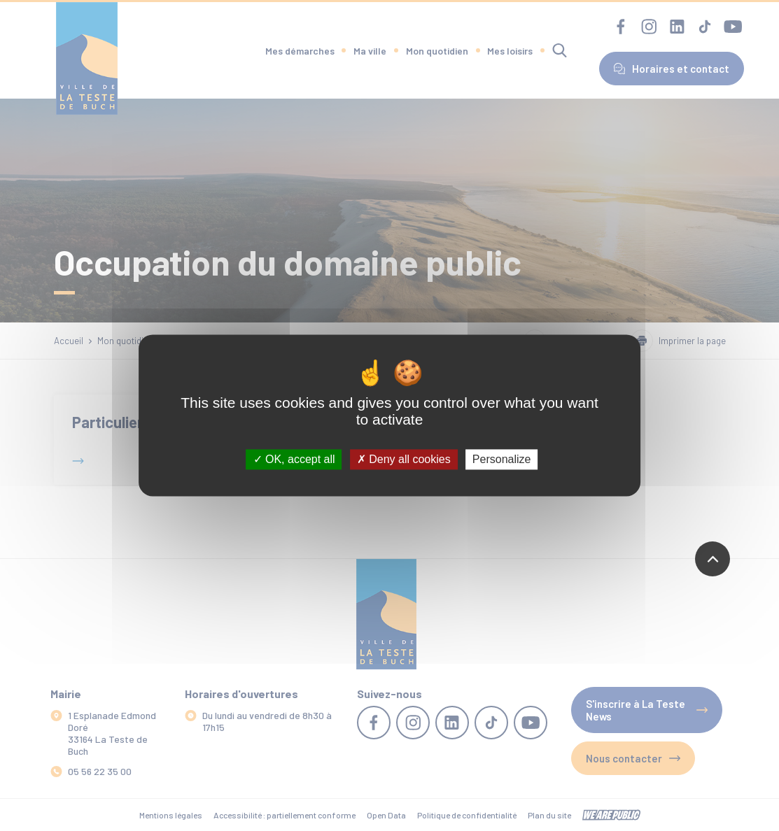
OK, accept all (294, 459)
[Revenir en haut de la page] (712, 558)
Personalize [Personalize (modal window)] (501, 459)
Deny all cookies (404, 459)
